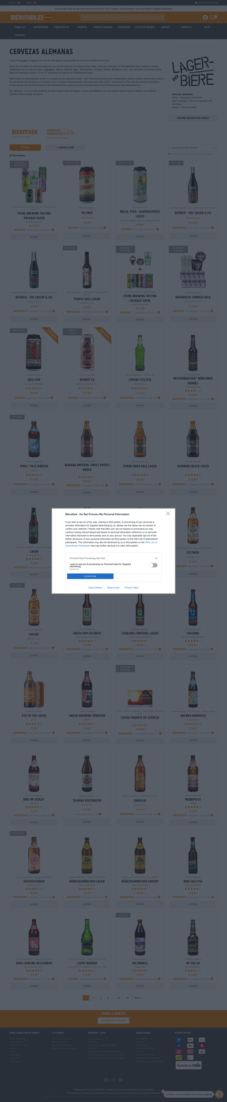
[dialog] (113, 551)
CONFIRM (90, 576)
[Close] (169, 514)
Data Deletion (95, 587)
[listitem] (113, 558)
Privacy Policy (132, 587)
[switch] (153, 565)
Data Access (113, 587)
